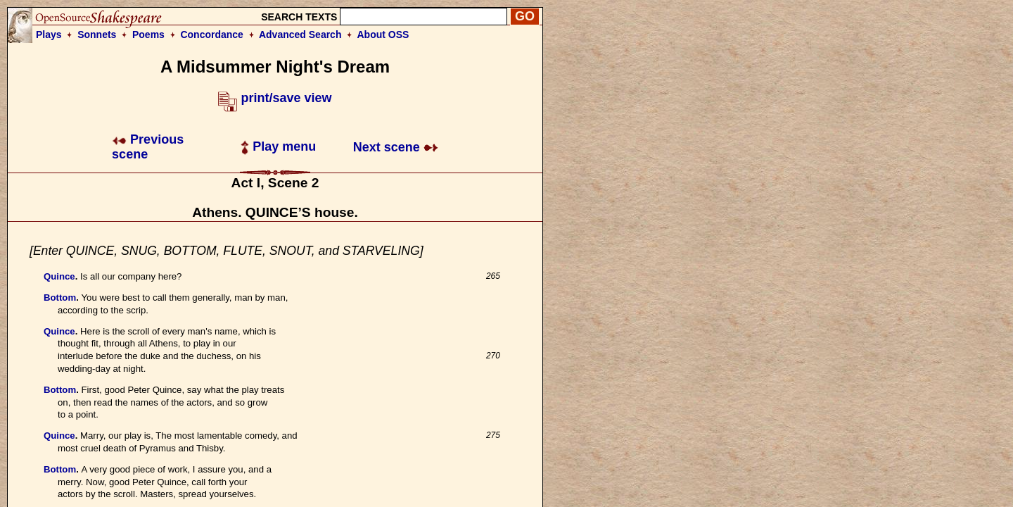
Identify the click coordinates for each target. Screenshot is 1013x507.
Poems (148, 34)
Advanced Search (300, 34)
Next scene (395, 147)
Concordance (211, 34)
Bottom (60, 297)
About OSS (383, 34)
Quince (59, 276)
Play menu (278, 146)
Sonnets (96, 34)
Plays (49, 34)
